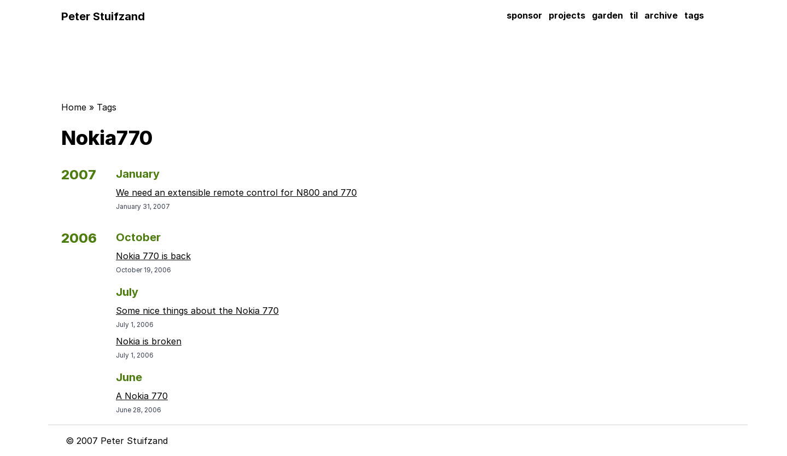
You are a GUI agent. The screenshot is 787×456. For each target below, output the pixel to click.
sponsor (524, 15)
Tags (106, 107)
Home (73, 107)
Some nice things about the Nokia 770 (197, 310)
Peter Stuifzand (103, 16)
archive (661, 15)
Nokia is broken (148, 341)
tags (694, 15)
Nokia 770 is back (153, 255)
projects (567, 15)
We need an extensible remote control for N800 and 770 (236, 192)
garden (607, 15)
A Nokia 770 (142, 395)
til (634, 15)
